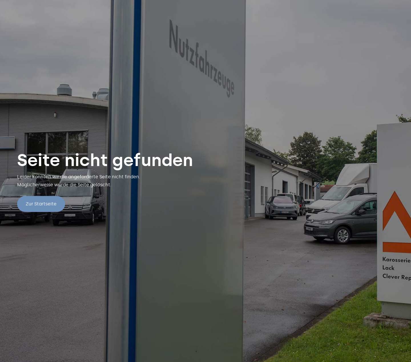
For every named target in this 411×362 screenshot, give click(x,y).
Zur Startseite (41, 204)
